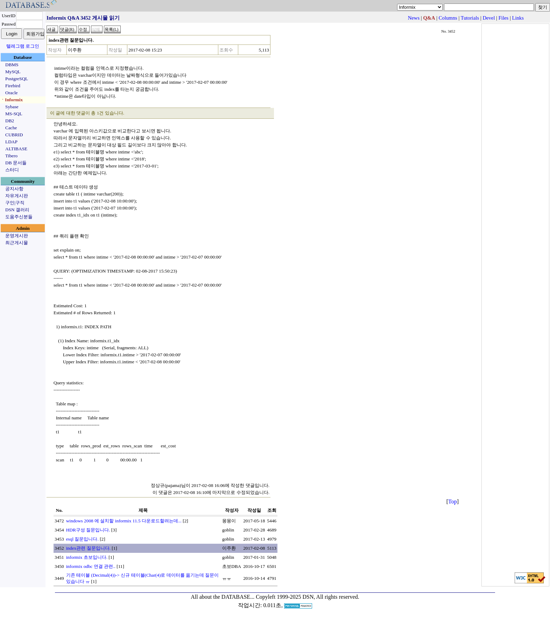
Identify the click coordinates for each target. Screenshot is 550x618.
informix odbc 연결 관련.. (90, 566)
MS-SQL (13, 113)
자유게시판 (16, 195)
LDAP (11, 141)
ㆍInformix (11, 99)
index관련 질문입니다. (88, 548)
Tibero (11, 155)
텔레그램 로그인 (22, 46)
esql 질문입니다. (82, 539)
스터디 (12, 169)
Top (452, 501)
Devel (488, 18)
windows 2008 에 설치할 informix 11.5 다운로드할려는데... (124, 520)
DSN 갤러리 (17, 209)
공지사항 (14, 188)
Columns (448, 18)
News (413, 18)
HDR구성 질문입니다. (88, 530)
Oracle (11, 92)
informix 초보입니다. (86, 557)
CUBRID (14, 134)
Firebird (12, 85)
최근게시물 (16, 242)
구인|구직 (14, 202)
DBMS (12, 64)
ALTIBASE (16, 148)
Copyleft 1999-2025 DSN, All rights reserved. (307, 597)
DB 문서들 (16, 162)
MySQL (13, 71)
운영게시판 (16, 235)
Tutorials (470, 18)
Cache (11, 127)
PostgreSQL (16, 78)
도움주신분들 (19, 216)
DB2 (9, 120)
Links (518, 18)
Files (504, 18)
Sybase (12, 106)
